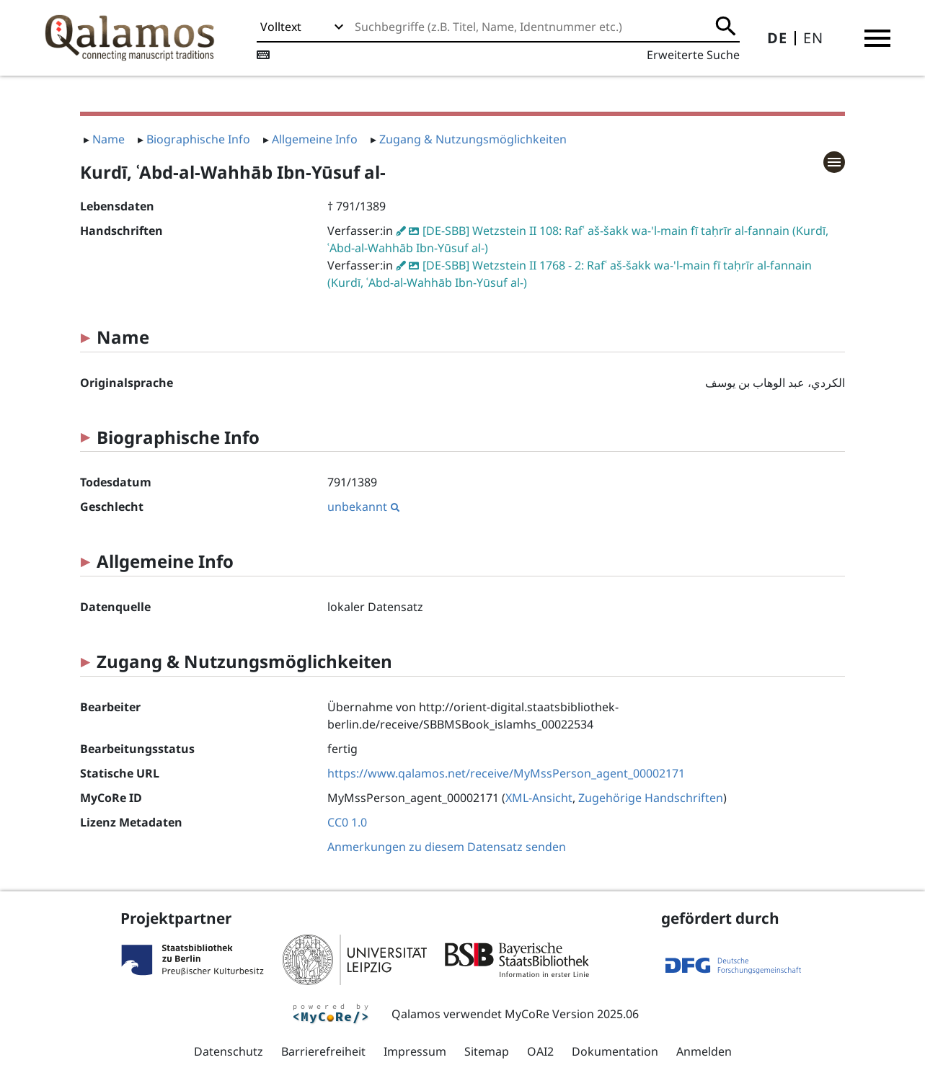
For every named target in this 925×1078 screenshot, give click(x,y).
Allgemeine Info (315, 139)
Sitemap (486, 1051)
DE (777, 38)
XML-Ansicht (538, 798)
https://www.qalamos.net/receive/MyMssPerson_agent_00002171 (506, 773)
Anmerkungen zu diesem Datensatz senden (446, 847)
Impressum (415, 1051)
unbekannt (363, 506)
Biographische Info (198, 139)
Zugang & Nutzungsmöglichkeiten (473, 139)
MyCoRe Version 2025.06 (572, 1014)
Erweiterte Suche (693, 55)
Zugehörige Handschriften (650, 798)
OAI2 (540, 1051)
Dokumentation (615, 1051)
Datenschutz (228, 1051)
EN (813, 38)
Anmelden (704, 1051)
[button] (877, 38)
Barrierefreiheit (323, 1051)
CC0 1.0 (347, 822)
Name (108, 139)
